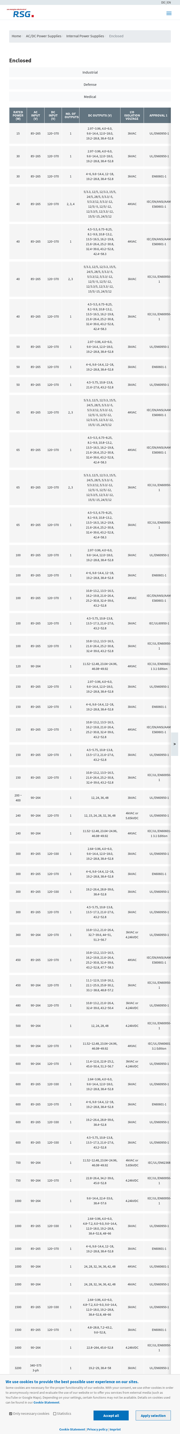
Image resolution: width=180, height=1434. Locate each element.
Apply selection (153, 1415)
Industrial (90, 72)
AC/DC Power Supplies (43, 36)
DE (163, 2)
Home (16, 36)
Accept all (111, 1415)
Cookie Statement (46, 1402)
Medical (90, 96)
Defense (90, 84)
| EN (168, 2)
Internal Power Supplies (85, 36)
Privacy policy (97, 1429)
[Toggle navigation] (169, 13)
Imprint (115, 1429)
